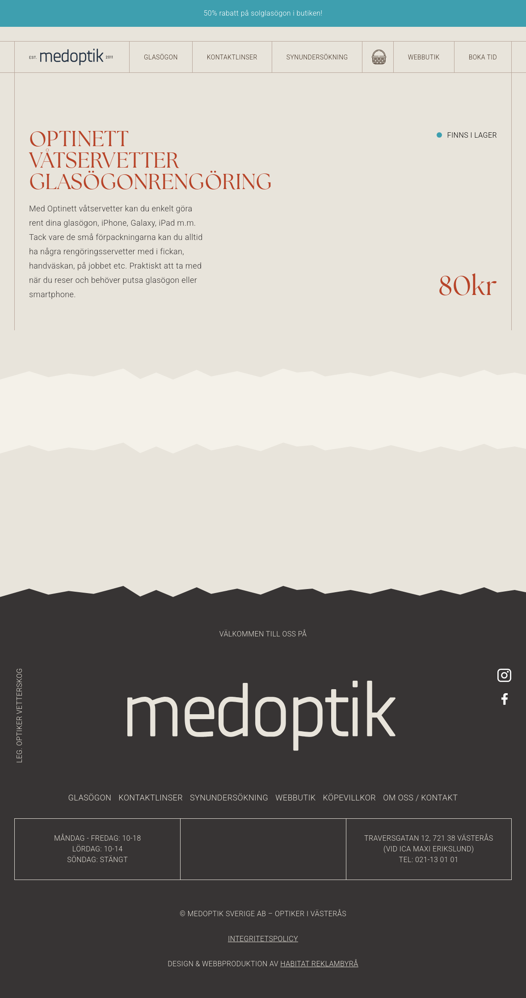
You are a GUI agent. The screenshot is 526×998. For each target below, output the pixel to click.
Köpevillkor (349, 797)
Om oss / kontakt (420, 797)
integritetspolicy (263, 939)
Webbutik (424, 57)
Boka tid (483, 57)
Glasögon (161, 57)
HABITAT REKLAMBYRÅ (319, 964)
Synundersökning (317, 57)
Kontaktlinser (232, 57)
